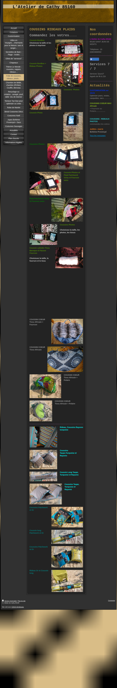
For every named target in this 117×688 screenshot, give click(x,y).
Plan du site (21, 601)
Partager (94, 59)
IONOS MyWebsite (18, 607)
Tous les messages (98, 136)
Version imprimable (9, 601)
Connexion (111, 600)
